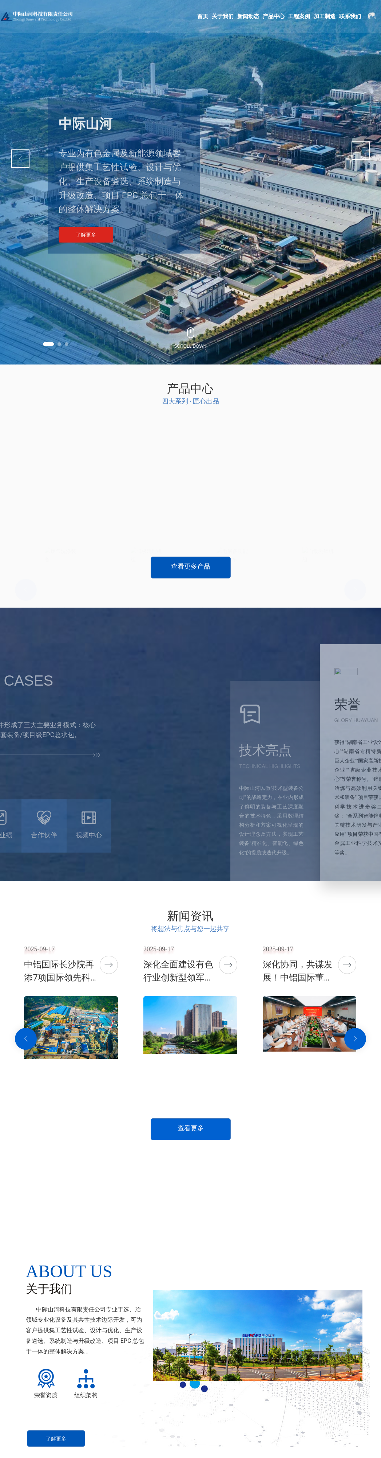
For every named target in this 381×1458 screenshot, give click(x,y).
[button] (48, 344)
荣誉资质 (45, 1395)
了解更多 (86, 236)
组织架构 (86, 1395)
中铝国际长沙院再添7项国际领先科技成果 (61, 977)
